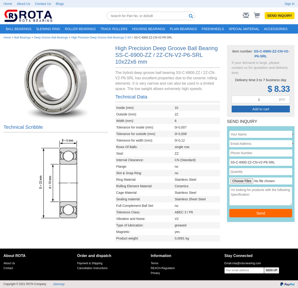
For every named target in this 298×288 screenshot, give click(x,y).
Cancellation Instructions (92, 268)
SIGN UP (271, 270)
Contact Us (43, 4)
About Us (23, 4)
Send (260, 213)
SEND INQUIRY (279, 15)
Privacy (155, 273)
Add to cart (260, 109)
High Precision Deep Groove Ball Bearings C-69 (101, 37)
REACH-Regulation (163, 268)
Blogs (60, 4)
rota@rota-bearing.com (246, 263)
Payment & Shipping (89, 263)
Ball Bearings (22, 37)
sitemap (58, 284)
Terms (155, 263)
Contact (8, 268)
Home (7, 4)
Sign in (289, 4)
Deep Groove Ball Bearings (51, 37)
